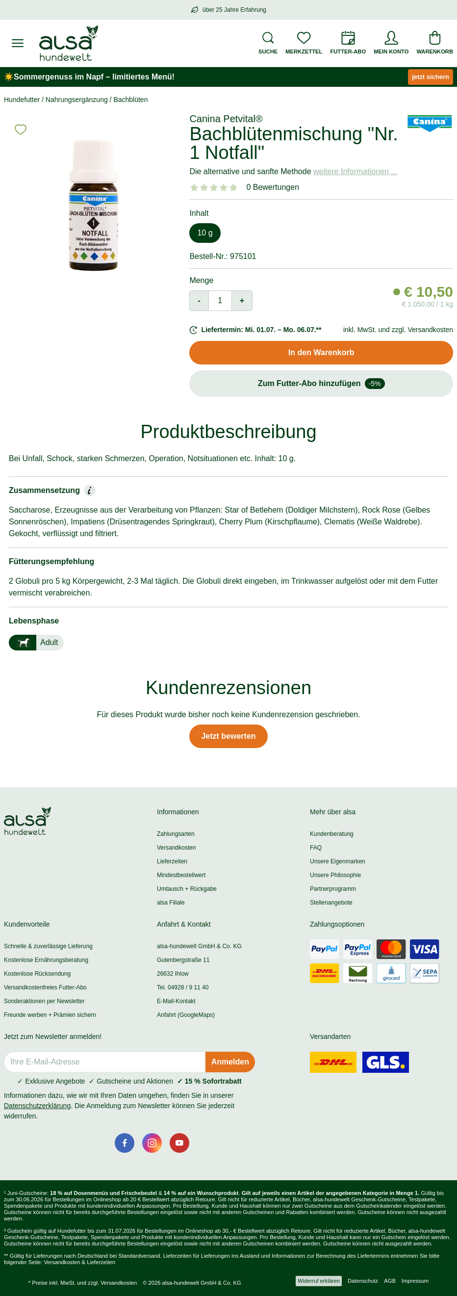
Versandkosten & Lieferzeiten (79, 1262)
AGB (390, 1281)
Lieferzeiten (172, 861)
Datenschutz (363, 1281)
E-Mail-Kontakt (176, 1001)
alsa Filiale (171, 902)
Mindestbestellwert (181, 875)
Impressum (415, 1281)
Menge (201, 280)
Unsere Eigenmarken (337, 861)
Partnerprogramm (333, 888)
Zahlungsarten (176, 833)
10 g (204, 233)
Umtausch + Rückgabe (187, 888)
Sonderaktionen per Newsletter (44, 1001)
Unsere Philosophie (335, 875)
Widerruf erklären (319, 1281)
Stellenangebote (331, 902)
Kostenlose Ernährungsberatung (46, 960)
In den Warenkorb (321, 352)
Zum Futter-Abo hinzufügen (321, 383)
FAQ (316, 847)
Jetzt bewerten (228, 736)
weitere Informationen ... (355, 171)
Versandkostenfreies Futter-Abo (45, 987)
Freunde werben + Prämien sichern (50, 1014)
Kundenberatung (332, 833)
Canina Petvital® (225, 118)
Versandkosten (176, 847)
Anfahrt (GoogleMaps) (186, 1014)
